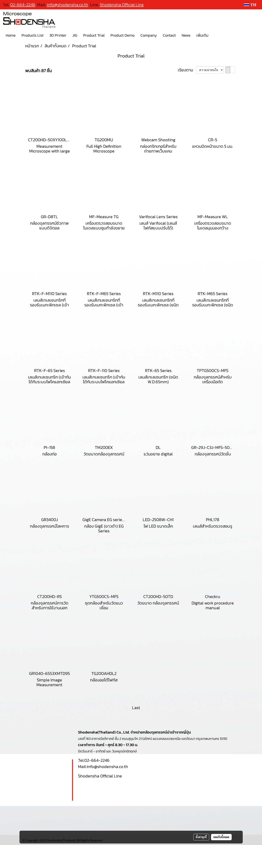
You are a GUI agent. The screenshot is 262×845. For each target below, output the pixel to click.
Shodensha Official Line (122, 5)
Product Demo (122, 35)
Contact (169, 35)
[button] (214, 35)
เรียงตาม (187, 70)
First (126, 708)
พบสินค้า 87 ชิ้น (38, 71)
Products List (33, 35)
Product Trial (94, 35)
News (186, 35)
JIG (74, 35)
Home (11, 35)
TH (250, 4)
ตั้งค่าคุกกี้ (201, 837)
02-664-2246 (97, 760)
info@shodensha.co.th (67, 5)
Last (136, 708)
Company (148, 35)
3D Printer (57, 35)
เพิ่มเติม (202, 35)
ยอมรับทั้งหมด (221, 837)
